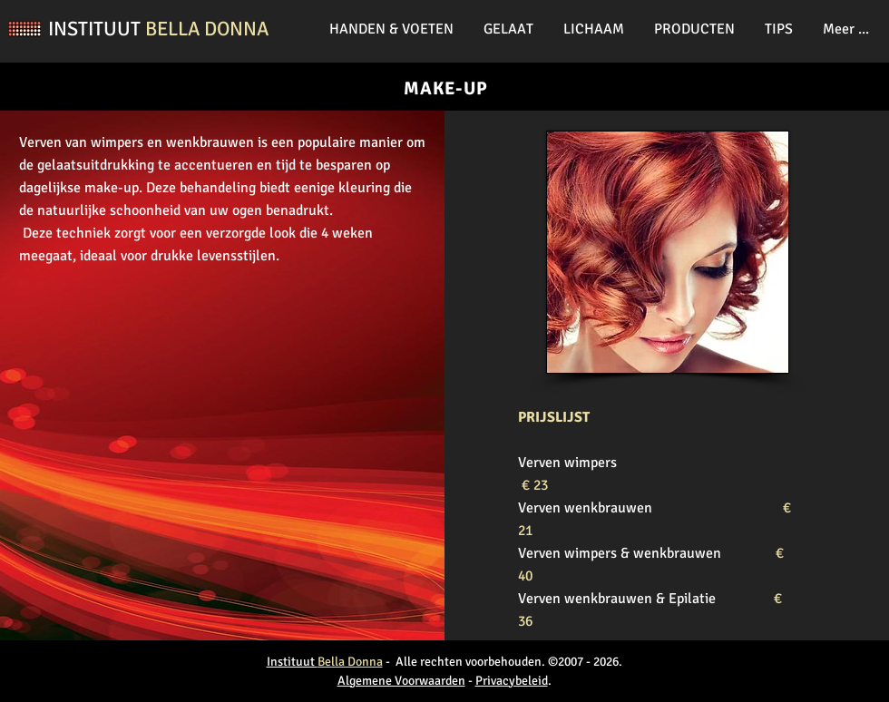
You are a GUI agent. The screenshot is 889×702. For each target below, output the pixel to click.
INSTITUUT (96, 28)
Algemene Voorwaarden (401, 680)
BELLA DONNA (207, 28)
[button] (393, 29)
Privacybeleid (511, 680)
